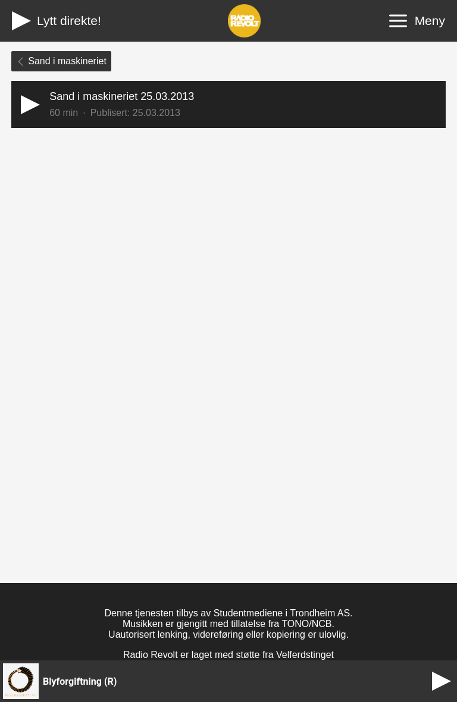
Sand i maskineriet (61, 61)
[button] (228, 104)
